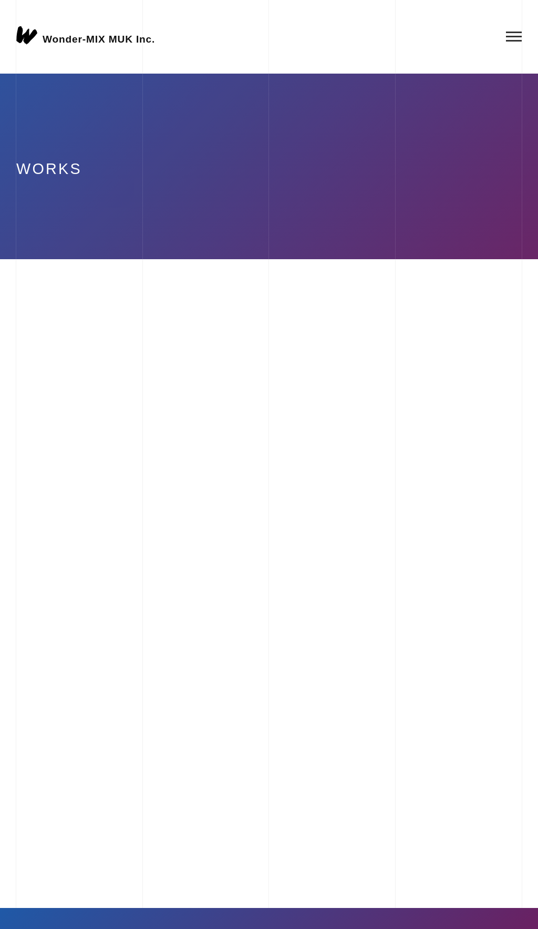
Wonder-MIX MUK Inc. (99, 39)
